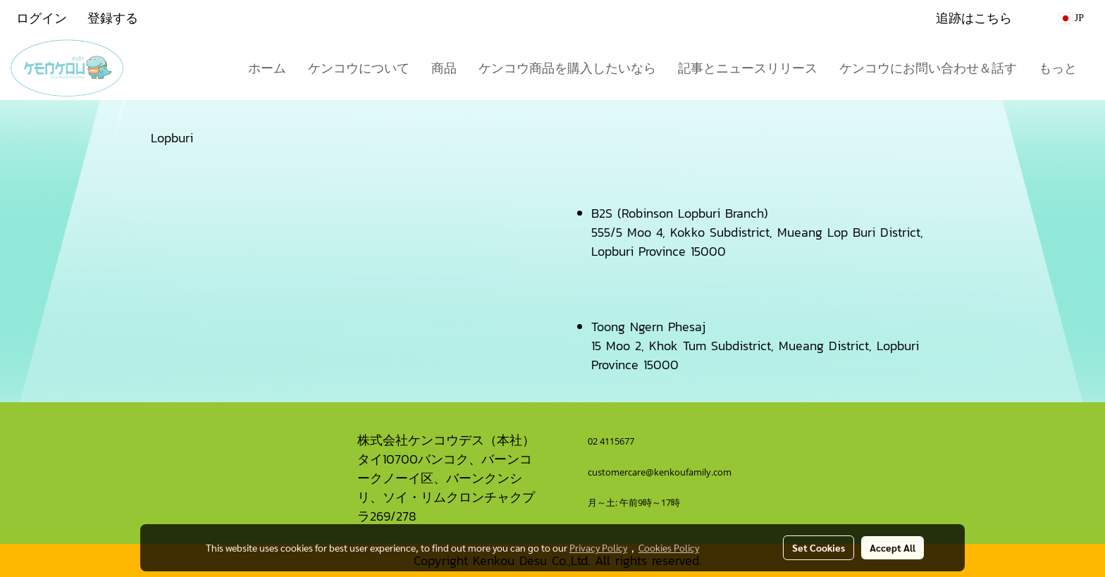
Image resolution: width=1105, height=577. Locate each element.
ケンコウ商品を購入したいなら (567, 67)
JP (1071, 18)
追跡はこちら (974, 17)
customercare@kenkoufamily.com (659, 472)
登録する (112, 17)
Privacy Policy (598, 547)
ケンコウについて (358, 67)
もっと (1058, 67)
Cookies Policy (668, 547)
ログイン (41, 17)
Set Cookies (818, 547)
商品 (444, 67)
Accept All (892, 547)
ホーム (267, 67)
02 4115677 (612, 441)
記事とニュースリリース (747, 67)
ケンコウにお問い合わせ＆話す (928, 67)
